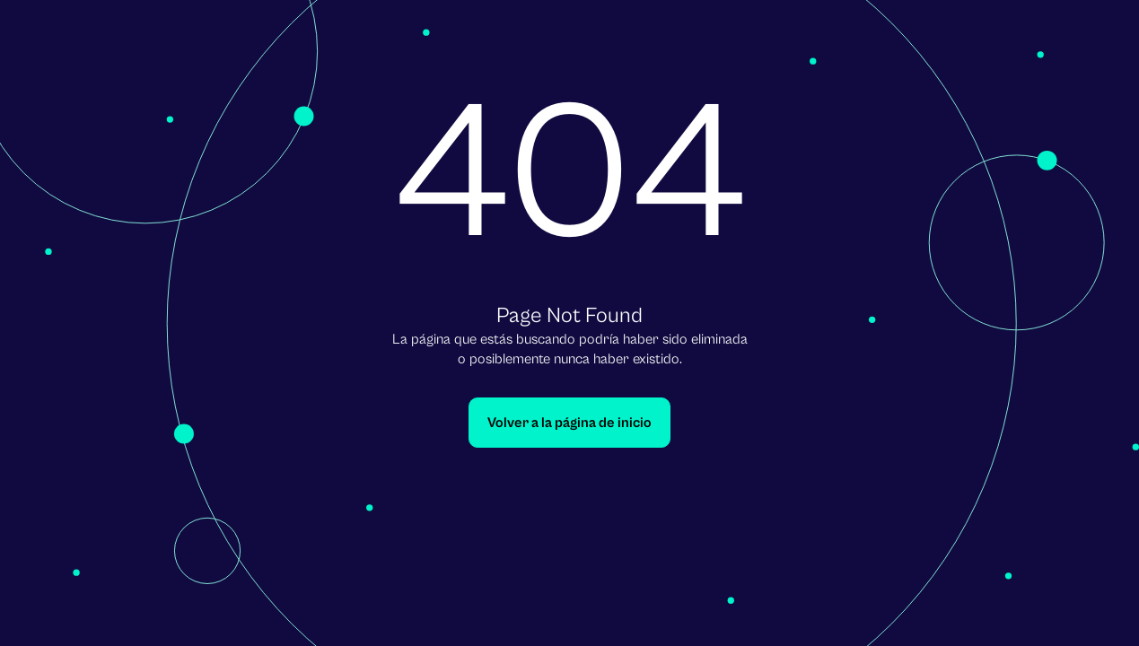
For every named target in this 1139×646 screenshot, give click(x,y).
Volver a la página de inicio (569, 423)
